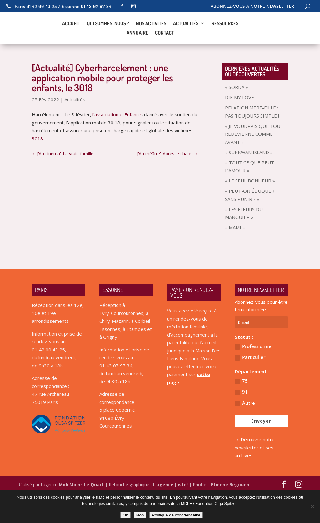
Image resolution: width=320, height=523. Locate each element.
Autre (245, 425)
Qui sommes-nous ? (108, 34)
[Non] (312, 506)
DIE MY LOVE (239, 119)
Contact (164, 44)
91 (241, 413)
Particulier (250, 379)
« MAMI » (235, 249)
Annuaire (137, 44)
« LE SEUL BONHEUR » (250, 202)
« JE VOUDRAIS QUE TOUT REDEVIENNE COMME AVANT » (254, 156)
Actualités (185, 34)
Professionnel (254, 368)
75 (241, 403)
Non (140, 515)
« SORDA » (236, 109)
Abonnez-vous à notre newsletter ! (254, 6)
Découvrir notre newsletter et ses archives (255, 469)
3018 (37, 160)
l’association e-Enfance (116, 136)
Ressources (225, 34)
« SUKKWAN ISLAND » (249, 174)
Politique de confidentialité (176, 515)
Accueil (71, 34)
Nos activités (151, 34)
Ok (125, 515)
